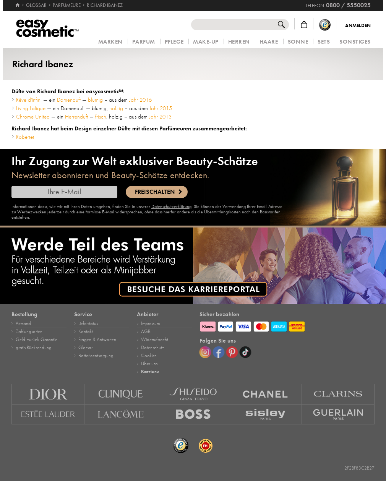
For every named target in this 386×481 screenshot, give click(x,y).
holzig (116, 108)
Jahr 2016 (140, 99)
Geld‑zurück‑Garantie (36, 339)
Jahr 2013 (160, 116)
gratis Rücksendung (34, 347)
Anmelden (358, 26)
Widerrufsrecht (154, 339)
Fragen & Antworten (97, 339)
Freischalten (155, 192)
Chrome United (33, 116)
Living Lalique (30, 108)
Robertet (25, 136)
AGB (146, 331)
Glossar (85, 347)
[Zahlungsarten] (287, 325)
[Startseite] (17, 2)
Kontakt (85, 331)
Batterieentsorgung (96, 356)
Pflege (174, 42)
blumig (95, 99)
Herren (239, 42)
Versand (23, 323)
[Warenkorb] (304, 24)
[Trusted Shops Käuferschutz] (325, 25)
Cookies (148, 356)
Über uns (149, 364)
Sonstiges (355, 42)
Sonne (298, 42)
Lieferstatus (88, 323)
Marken (110, 42)
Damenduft (69, 99)
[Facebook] (218, 352)
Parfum (143, 42)
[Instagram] (205, 352)
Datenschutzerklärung (171, 206)
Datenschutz (152, 347)
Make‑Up (206, 42)
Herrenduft (76, 116)
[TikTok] (245, 352)
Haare (268, 42)
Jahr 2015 (160, 108)
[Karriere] (193, 265)
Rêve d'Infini (29, 99)
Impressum (150, 323)
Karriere (150, 372)
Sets (324, 42)
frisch (100, 116)
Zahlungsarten (29, 331)
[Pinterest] (231, 352)
